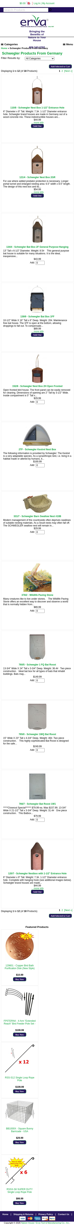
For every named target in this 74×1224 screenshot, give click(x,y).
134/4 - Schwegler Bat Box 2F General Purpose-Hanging (37, 247)
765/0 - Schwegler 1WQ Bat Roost (37, 734)
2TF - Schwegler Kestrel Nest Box (37, 449)
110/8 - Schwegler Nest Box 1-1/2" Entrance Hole (37, 107)
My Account (48, 3)
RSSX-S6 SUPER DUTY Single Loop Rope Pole (20, 1190)
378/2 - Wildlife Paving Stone (37, 595)
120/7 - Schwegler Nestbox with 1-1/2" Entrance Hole (37, 873)
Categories (9, 44)
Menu (68, 44)
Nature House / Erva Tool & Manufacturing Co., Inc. (45, 1223)
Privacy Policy (45, 1214)
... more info (37, 122)
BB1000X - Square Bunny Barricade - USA (19, 1130)
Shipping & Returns (23, 1214)
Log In (37, 3)
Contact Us (63, 1214)
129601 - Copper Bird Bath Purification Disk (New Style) (20, 967)
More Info (20, 971)
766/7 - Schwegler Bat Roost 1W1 (37, 804)
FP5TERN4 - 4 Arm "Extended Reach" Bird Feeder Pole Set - (20, 1022)
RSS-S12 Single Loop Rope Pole (19, 1079)
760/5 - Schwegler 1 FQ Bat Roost (37, 664)
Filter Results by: (10, 58)
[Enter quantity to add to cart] (40, 263)
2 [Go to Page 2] (62, 71)
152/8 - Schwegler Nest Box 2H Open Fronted (37, 386)
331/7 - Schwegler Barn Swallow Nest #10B (37, 516)
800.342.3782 (37, 47)
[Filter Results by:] (39, 58)
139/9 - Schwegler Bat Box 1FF (37, 316)
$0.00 (25, 3)
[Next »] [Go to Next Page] (68, 71)
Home (5, 1214)
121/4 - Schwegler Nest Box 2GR (37, 177)
